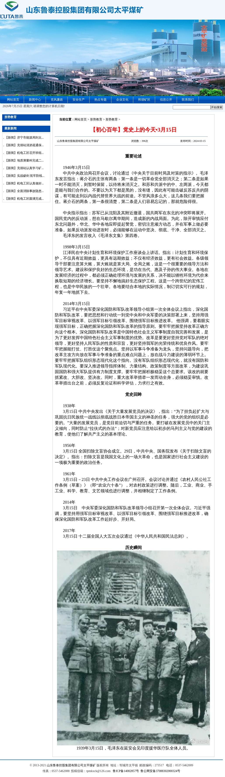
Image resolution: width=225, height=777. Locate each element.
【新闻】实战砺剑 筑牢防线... (25, 175)
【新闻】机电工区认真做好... (24, 183)
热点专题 (100, 99)
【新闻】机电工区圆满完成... (24, 198)
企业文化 (122, 99)
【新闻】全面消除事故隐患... (24, 191)
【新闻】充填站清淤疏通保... (24, 145)
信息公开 (166, 99)
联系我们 (188, 99)
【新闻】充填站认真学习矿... (24, 168)
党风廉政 (57, 99)
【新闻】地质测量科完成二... (24, 160)
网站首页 (13, 99)
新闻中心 (35, 99)
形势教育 (96, 119)
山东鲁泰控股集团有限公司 (65, 765)
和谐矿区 (144, 99)
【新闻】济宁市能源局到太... (24, 137)
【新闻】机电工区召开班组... (24, 152)
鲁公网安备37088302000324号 (160, 771)
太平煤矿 (89, 765)
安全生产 (79, 99)
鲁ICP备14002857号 (126, 771)
